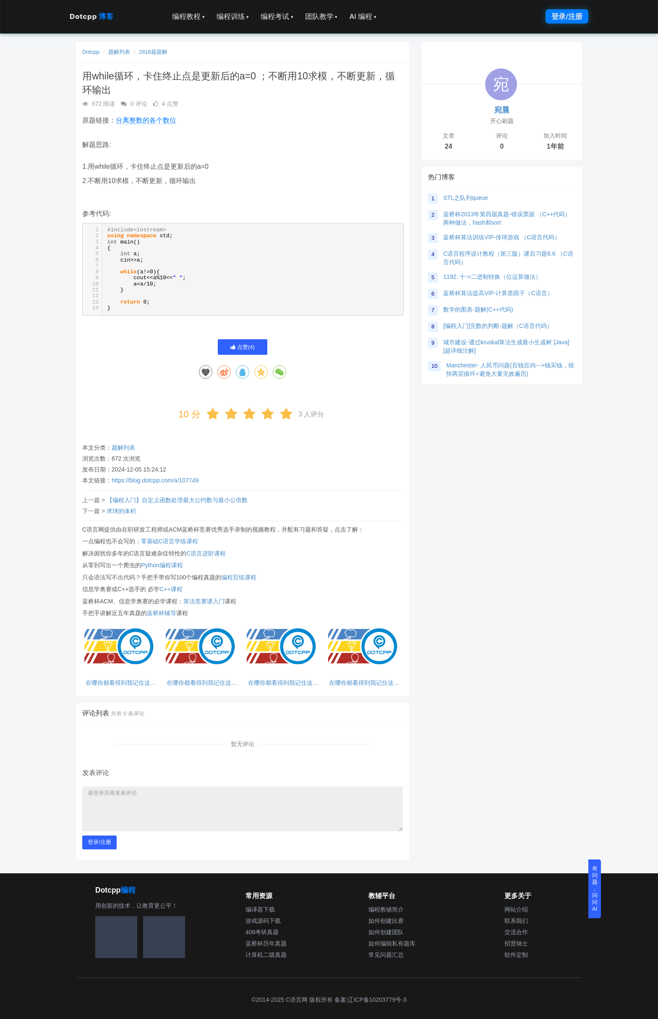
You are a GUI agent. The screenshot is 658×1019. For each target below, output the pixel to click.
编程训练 (233, 16)
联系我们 (516, 920)
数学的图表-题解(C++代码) (478, 309)
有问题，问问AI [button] (595, 888)
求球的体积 (121, 511)
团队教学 (321, 16)
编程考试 (277, 16)
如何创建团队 (386, 932)
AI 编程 (362, 16)
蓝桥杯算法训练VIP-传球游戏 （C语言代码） (501, 237)
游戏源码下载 (263, 920)
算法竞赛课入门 (204, 601)
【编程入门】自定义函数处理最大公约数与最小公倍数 (177, 500)
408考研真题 (262, 932)
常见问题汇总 (386, 954)
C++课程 (170, 589)
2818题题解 (153, 52)
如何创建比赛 (386, 920)
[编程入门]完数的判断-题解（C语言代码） (498, 325)
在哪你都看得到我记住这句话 (121, 683)
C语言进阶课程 (206, 553)
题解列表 (119, 52)
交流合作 (516, 932)
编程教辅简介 (386, 909)
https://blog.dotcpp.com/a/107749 (155, 480)
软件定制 (516, 954)
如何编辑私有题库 (391, 943)
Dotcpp (91, 16)
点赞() (242, 347)
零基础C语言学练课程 (169, 541)
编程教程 (188, 16)
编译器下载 (260, 909)
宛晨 (501, 110)
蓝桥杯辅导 (161, 613)
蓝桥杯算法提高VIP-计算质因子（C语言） (498, 293)
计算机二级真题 (266, 954)
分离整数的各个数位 (146, 120)
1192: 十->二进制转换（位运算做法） (492, 276)
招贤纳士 (516, 943)
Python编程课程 (162, 565)
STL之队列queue (465, 197)
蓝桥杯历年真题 (266, 943)
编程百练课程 (238, 577)
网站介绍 (516, 909)
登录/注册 (566, 16)
